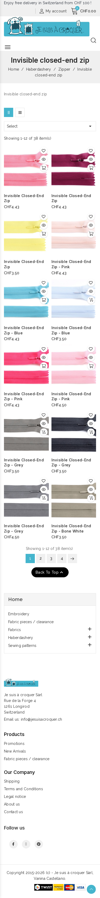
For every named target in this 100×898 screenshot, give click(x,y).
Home (15, 599)
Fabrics (14, 630)
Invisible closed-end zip (24, 198)
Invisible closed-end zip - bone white (71, 528)
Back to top (50, 572)
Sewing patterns (22, 645)
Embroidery (18, 614)
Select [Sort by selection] (50, 126)
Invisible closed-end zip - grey (24, 462)
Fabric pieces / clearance (31, 622)
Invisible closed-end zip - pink (71, 264)
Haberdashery (20, 638)
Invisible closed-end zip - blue (24, 330)
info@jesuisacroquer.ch (41, 719)
